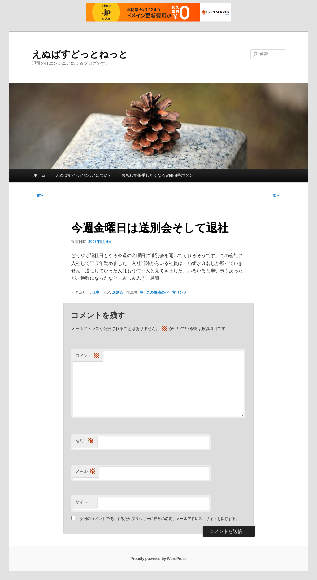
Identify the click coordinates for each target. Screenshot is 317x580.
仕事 (95, 292)
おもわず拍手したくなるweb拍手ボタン (157, 175)
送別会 (117, 292)
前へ (38, 195)
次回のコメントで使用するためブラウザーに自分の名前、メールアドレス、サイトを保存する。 (159, 518)
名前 (85, 441)
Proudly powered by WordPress (158, 558)
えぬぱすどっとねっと (80, 54)
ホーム (39, 175)
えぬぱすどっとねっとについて (83, 175)
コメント (88, 355)
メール (86, 471)
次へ (279, 195)
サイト (82, 502)
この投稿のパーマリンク (166, 292)
